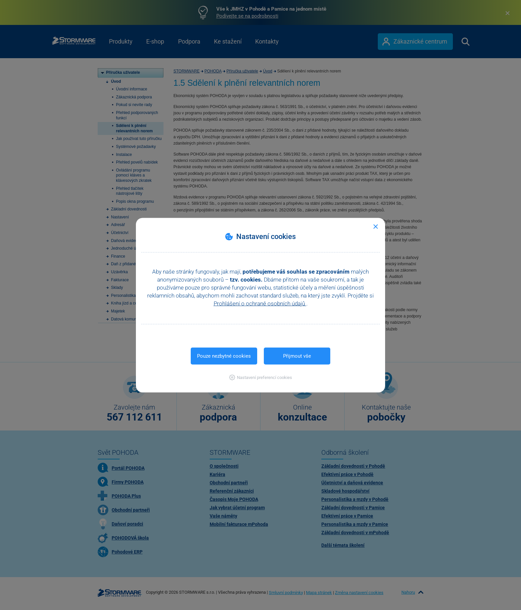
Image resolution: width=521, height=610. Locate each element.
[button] (260, 377)
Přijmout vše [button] (297, 356)
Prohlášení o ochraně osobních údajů (260, 303)
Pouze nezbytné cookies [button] (224, 356)
